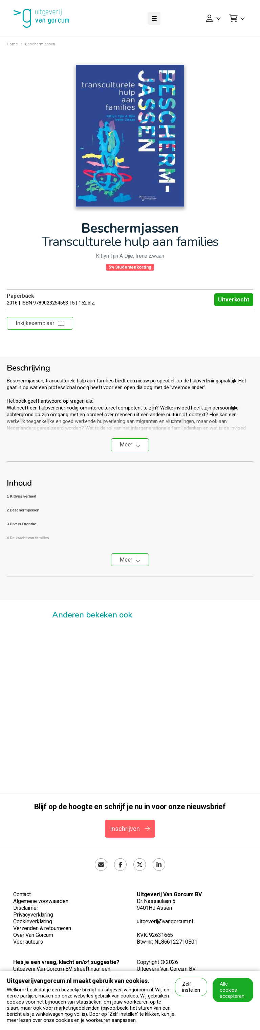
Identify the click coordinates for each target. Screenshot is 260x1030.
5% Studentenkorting (130, 267)
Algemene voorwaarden (40, 901)
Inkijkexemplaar (40, 323)
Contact (22, 894)
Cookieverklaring (32, 921)
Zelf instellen (191, 987)
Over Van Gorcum (33, 935)
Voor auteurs (28, 942)
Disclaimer (25, 908)
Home (12, 44)
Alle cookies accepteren (232, 990)
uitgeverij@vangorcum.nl (165, 921)
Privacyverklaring (33, 914)
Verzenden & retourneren (42, 928)
